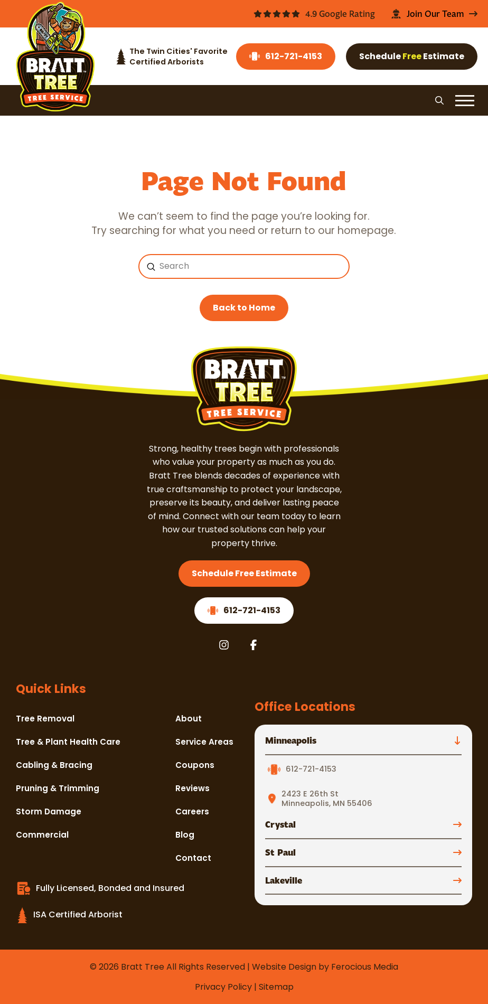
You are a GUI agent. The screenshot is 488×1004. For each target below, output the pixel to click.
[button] (439, 100)
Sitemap (276, 987)
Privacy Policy (223, 987)
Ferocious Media (364, 967)
